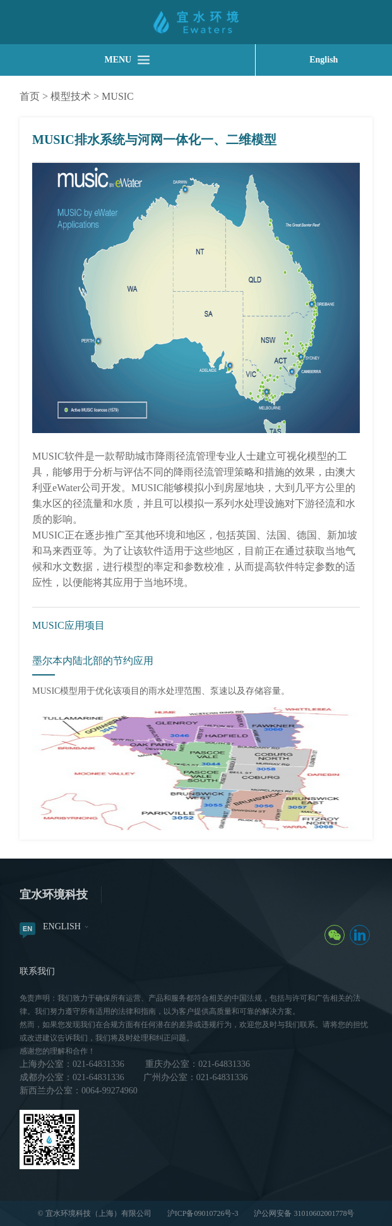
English (323, 59)
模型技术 (70, 96)
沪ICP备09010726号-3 (203, 1213)
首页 (30, 96)
